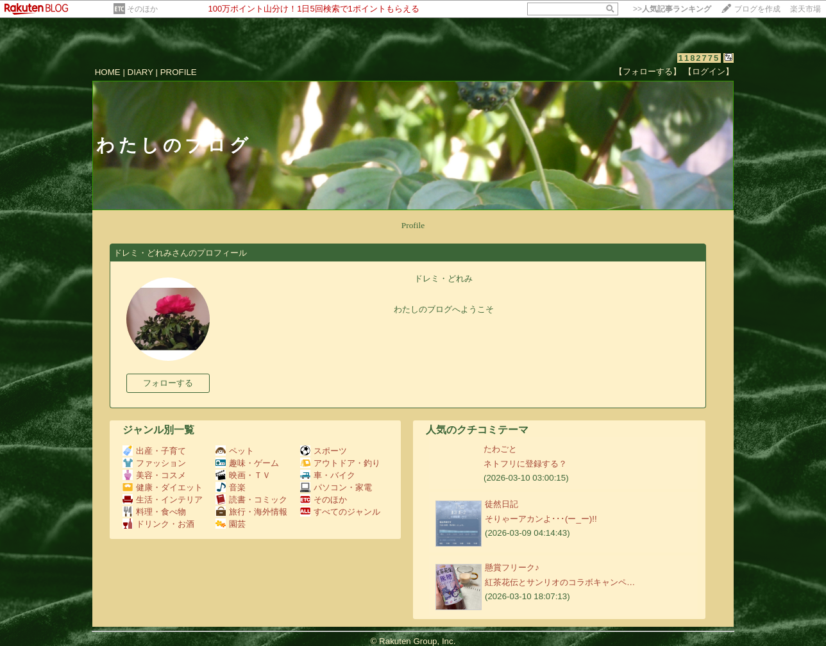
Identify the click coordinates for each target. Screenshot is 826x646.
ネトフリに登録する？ (525, 463)
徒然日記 (501, 504)
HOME (108, 72)
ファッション (154, 463)
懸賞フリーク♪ (512, 567)
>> (672, 8)
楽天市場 (805, 8)
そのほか (142, 8)
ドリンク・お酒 (158, 524)
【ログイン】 (709, 71)
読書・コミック (251, 499)
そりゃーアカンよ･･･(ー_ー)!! (541, 519)
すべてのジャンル (340, 512)
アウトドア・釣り (340, 463)
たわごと (500, 449)
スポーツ (323, 451)
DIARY (140, 72)
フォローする (168, 383)
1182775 (699, 58)
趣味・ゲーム (247, 463)
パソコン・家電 (336, 487)
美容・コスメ (154, 475)
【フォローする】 (647, 71)
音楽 (230, 487)
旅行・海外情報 (251, 512)
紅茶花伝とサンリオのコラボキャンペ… (560, 582)
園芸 (230, 524)
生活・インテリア (162, 499)
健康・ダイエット (162, 487)
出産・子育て (154, 451)
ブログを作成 (757, 8)
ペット (234, 451)
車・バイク (327, 475)
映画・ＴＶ (243, 475)
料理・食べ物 (154, 512)
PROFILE (178, 72)
